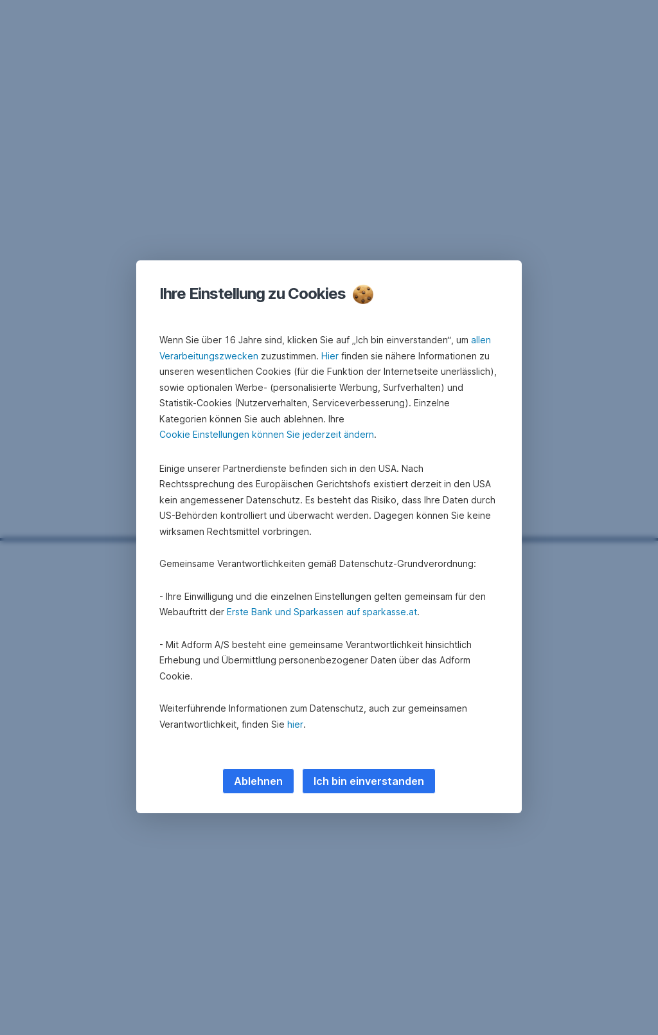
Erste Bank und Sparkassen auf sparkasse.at (322, 611)
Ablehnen (258, 781)
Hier (330, 355)
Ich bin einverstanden (369, 781)
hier (295, 724)
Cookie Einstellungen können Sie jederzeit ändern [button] (266, 434)
